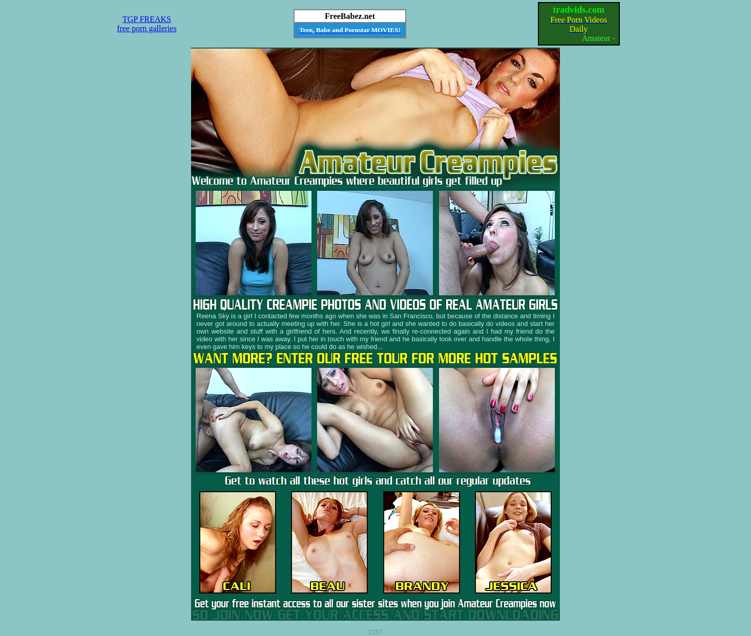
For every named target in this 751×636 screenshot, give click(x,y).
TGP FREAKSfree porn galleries (146, 24)
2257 (375, 632)
